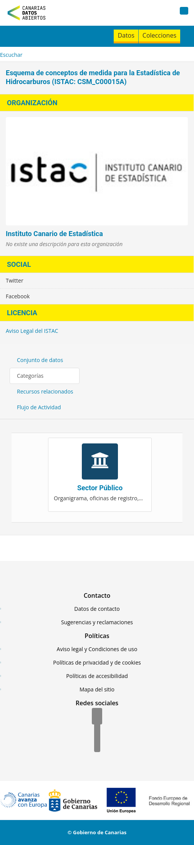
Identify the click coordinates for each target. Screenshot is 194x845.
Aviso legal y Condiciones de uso (97, 649)
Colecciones (159, 35)
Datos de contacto (96, 608)
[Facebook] (97, 717)
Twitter (14, 280)
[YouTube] (97, 744)
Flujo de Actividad (39, 407)
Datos (126, 35)
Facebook (18, 296)
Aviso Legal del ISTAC (32, 330)
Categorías (30, 375)
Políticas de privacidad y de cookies (97, 662)
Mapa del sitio (97, 689)
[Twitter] (97, 730)
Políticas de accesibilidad (97, 676)
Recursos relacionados (45, 391)
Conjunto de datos (40, 360)
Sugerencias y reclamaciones (97, 622)
